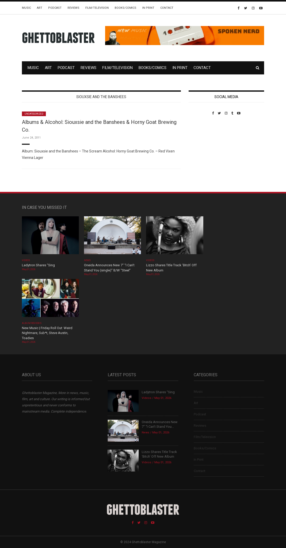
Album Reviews (31, 323)
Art (39, 8)
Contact (166, 8)
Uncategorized (33, 114)
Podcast (55, 8)
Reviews (73, 8)
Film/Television (97, 8)
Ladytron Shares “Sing (38, 265)
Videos (26, 260)
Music (26, 8)
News (87, 260)
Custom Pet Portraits (204, 150)
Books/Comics (125, 8)
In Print (148, 8)
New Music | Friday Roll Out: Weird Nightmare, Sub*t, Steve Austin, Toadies (47, 333)
